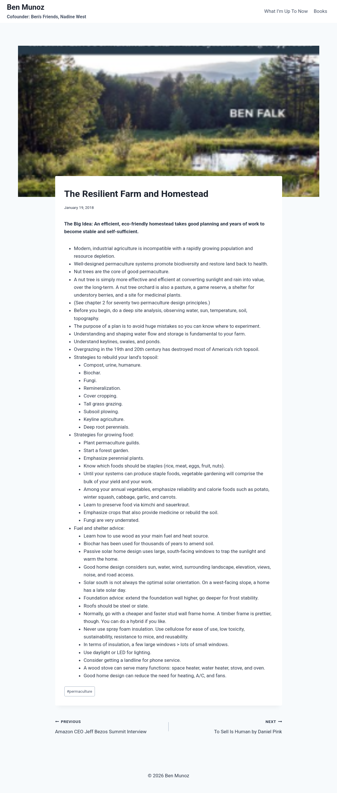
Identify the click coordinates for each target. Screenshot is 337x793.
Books (320, 11)
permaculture (79, 691)
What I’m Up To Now (286, 11)
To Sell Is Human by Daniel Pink (228, 726)
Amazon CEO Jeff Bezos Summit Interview (109, 726)
